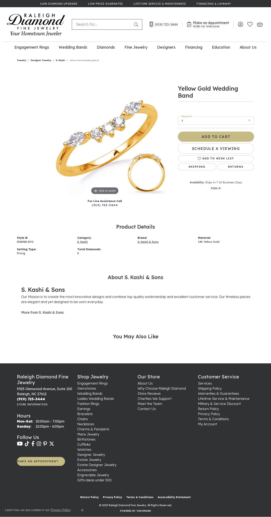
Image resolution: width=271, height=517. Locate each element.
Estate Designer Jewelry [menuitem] (96, 465)
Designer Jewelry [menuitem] (91, 454)
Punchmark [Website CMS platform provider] (144, 511)
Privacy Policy (209, 414)
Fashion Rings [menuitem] (88, 404)
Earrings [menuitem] (83, 409)
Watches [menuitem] (84, 449)
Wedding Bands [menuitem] (89, 393)
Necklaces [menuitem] (85, 424)
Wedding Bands (73, 47)
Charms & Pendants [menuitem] (93, 429)
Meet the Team (150, 404)
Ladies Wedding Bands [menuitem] (95, 398)
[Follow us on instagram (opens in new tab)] (39, 443)
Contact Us (147, 409)
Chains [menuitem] (82, 419)
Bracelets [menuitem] (85, 414)
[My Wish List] (250, 24)
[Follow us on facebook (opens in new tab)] (33, 443)
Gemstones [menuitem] (86, 388)
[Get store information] (32, 404)
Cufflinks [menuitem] (84, 444)
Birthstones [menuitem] (86, 439)
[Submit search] (137, 24)
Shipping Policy (210, 388)
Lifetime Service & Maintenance (223, 398)
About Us (248, 47)
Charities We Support (154, 398)
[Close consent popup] (82, 510)
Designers (166, 47)
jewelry (21, 60)
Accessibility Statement (174, 497)
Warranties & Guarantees (218, 393)
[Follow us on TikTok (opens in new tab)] (27, 443)
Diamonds (106, 47)
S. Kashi (60, 60)
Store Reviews (149, 393)
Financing (193, 47)
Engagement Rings (31, 47)
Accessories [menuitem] (87, 470)
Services (205, 383)
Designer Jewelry (41, 60)
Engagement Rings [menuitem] (92, 383)
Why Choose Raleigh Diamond (162, 388)
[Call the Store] (31, 399)
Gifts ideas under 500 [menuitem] (94, 480)
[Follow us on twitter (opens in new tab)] (51, 443)
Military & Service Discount (219, 404)
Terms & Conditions (213, 419)
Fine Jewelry (135, 47)
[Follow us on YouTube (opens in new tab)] (20, 443)
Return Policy (208, 409)
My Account (207, 424)
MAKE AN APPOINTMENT (37, 461)
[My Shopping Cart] (259, 24)
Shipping (197, 166)
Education (221, 47)
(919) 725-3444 (105, 205)
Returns (235, 166)
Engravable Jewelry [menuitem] (93, 475)
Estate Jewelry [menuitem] (89, 460)
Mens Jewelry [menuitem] (88, 434)
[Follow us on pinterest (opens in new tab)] (45, 443)
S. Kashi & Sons (148, 241)
